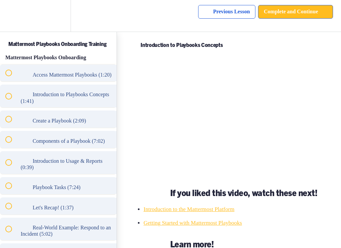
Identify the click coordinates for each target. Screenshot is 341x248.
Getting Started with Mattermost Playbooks (193, 223)
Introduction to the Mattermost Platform (189, 209)
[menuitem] (58, 16)
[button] (12, 16)
